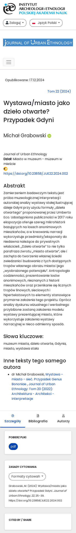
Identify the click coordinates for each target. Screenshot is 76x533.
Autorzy (63, 418)
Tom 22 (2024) (59, 91)
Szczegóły (12, 418)
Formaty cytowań (26, 476)
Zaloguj (13, 22)
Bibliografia (38, 418)
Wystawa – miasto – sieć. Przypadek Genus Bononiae (37, 379)
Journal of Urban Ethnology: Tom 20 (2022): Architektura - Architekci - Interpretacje (33, 391)
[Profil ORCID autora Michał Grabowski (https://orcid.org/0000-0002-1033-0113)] (49, 135)
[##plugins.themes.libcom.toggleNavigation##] (8, 62)
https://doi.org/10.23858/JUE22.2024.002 (35, 171)
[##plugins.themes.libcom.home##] (38, 42)
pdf (13, 446)
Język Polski (44, 22)
